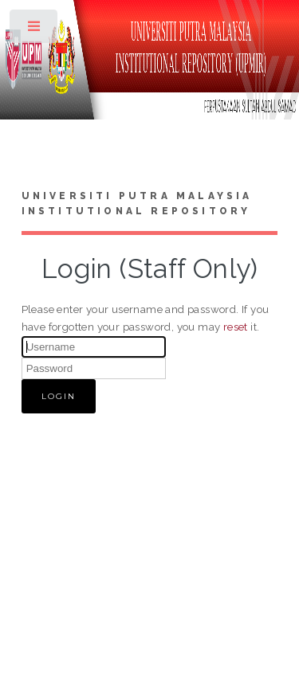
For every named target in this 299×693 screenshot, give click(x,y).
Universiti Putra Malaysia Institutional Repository (137, 203)
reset (235, 326)
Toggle (34, 30)
